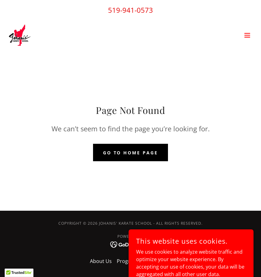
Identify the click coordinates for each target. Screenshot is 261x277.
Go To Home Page (130, 153)
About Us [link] (101, 261)
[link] (19, 35)
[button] (247, 35)
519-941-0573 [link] (130, 10)
